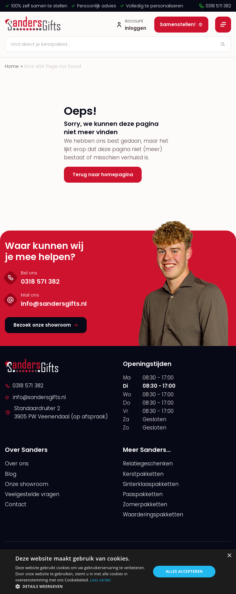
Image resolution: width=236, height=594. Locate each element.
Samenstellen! (181, 24)
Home (12, 66)
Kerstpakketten (143, 474)
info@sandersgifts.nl (35, 397)
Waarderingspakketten (153, 514)
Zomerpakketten (145, 504)
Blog (10, 474)
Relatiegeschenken (148, 463)
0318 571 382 (215, 6)
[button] (81, 586)
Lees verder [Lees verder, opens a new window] (100, 580)
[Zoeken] (118, 44)
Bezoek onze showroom (46, 325)
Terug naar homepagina (103, 174)
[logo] (33, 25)
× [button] (229, 555)
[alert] (118, 571)
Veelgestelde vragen (32, 494)
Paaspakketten (143, 494)
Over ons (17, 463)
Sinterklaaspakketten (151, 484)
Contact (15, 504)
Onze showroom (26, 484)
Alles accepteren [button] (184, 571)
